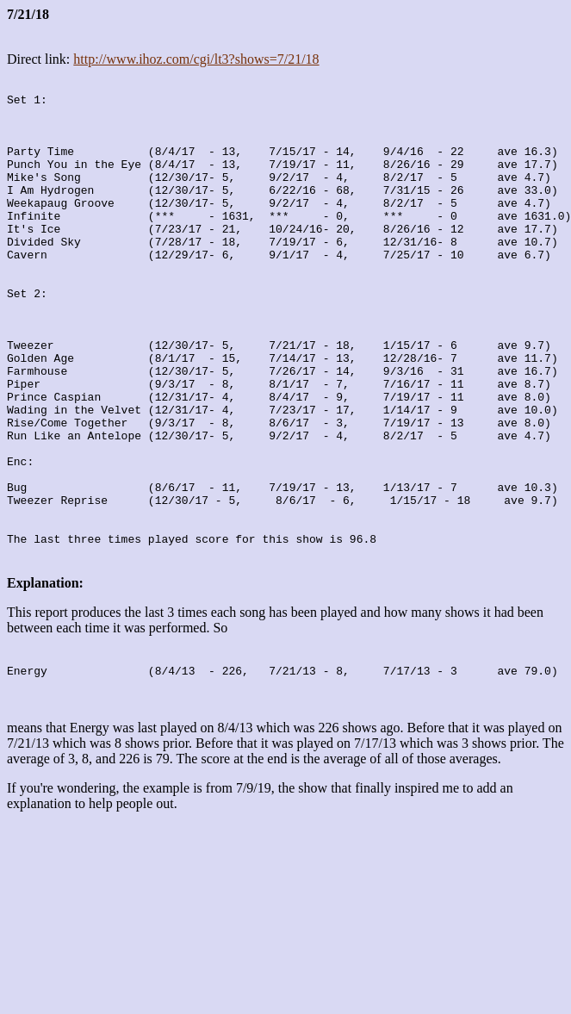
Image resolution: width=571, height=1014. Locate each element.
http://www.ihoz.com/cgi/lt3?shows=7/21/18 (196, 59)
